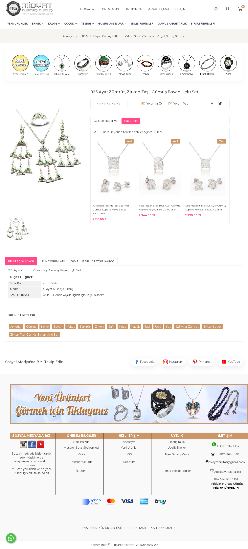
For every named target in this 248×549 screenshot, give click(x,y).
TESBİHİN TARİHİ (136, 528)
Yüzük (135, 326)
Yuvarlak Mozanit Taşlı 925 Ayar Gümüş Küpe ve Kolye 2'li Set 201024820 (111, 209)
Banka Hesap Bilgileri (177, 471)
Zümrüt (84, 326)
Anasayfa (129, 442)
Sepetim (129, 462)
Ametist (15, 326)
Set (168, 326)
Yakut (71, 326)
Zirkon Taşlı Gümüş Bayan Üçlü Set (34, 334)
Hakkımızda (81, 442)
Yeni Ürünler (129, 447)
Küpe (122, 326)
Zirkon (99, 326)
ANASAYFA (89, 528)
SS (130, 454)
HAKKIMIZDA (165, 528)
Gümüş (31, 326)
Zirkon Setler (212, 326)
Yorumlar (155, 103)
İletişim (81, 471)
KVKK (81, 454)
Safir (111, 326)
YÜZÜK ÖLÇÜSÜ (110, 528)
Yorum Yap (180, 103)
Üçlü (158, 326)
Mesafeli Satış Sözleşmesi (81, 447)
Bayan (58, 326)
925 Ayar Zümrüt (187, 326)
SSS (152, 528)
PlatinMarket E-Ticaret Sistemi (112, 545)
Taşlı (147, 326)
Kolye (45, 326)
